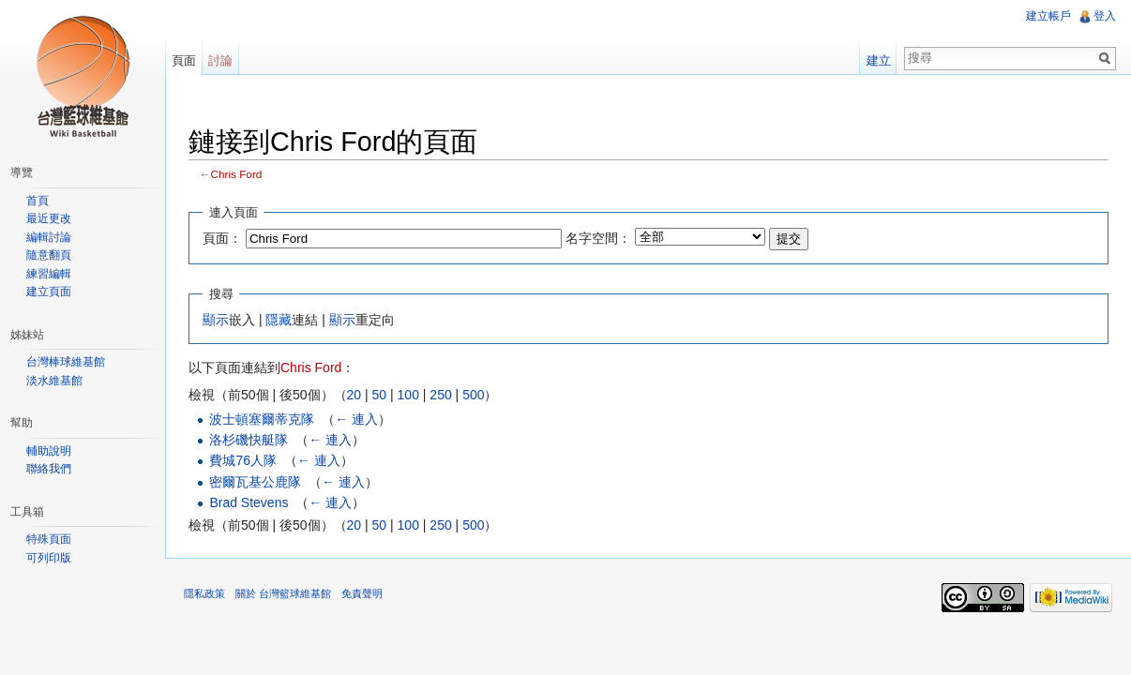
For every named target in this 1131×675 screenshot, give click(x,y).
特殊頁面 (48, 539)
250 (440, 394)
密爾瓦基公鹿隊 (255, 481)
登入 (1104, 15)
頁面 (184, 60)
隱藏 (278, 319)
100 (408, 394)
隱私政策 (204, 593)
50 (379, 394)
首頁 (37, 200)
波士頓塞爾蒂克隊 (261, 419)
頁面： (222, 238)
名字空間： (598, 238)
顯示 (216, 319)
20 (354, 394)
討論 (220, 60)
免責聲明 (362, 593)
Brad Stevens (248, 502)
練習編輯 (48, 273)
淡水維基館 (54, 380)
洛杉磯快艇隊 (248, 439)
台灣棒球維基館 (65, 361)
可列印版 (48, 557)
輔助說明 (48, 451)
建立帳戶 (1048, 15)
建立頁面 (48, 291)
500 (473, 394)
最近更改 (48, 218)
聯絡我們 (48, 468)
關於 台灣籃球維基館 (283, 593)
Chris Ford (237, 174)
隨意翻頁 (48, 255)
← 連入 (356, 419)
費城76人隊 (243, 460)
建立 (879, 60)
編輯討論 (48, 237)
